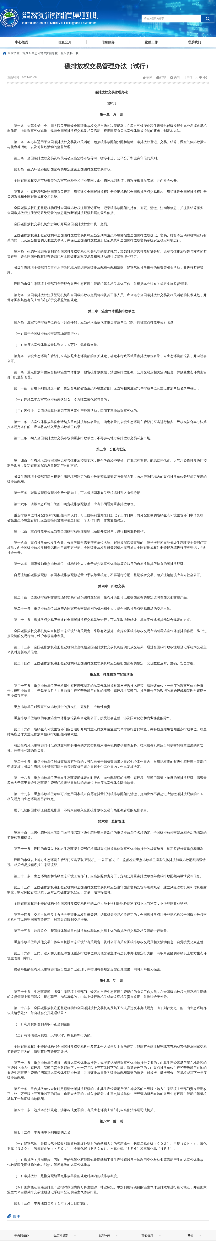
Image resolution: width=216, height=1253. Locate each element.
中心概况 (21, 42)
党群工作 (151, 42)
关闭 (177, 77)
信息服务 (108, 42)
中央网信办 (21, 1235)
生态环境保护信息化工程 (48, 53)
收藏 (149, 77)
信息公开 (64, 42)
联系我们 (194, 42)
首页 (25, 53)
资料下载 (73, 53)
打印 (163, 77)
